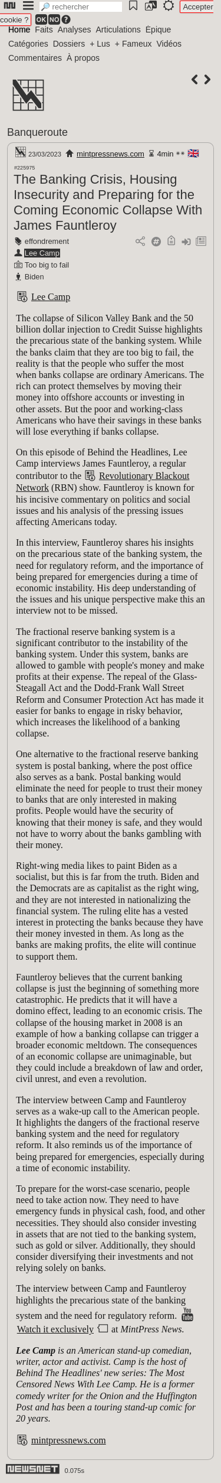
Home (19, 29)
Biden (34, 276)
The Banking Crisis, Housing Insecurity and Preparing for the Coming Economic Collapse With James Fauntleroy (108, 202)
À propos (83, 58)
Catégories (28, 43)
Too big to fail (47, 264)
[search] (81, 6)
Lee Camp (42, 253)
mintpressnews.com (110, 153)
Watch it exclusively (55, 1329)
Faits (43, 29)
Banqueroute (37, 132)
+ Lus (100, 43)
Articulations (118, 29)
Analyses (74, 29)
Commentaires (35, 58)
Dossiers (69, 43)
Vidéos (169, 43)
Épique (158, 29)
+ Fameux (133, 43)
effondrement (47, 241)
